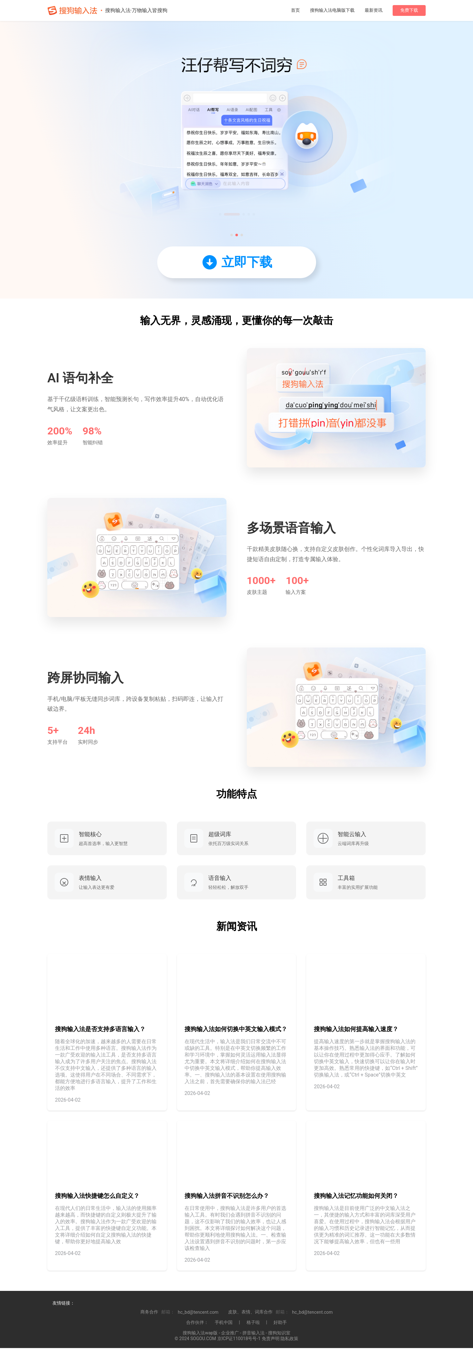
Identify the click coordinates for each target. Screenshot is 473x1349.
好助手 (280, 1323)
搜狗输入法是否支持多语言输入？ (100, 1030)
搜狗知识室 (279, 1333)
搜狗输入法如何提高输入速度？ (356, 1030)
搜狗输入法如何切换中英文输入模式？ (236, 1030)
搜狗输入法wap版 (200, 1333)
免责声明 (271, 1339)
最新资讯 (373, 10)
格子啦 (253, 1323)
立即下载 (236, 262)
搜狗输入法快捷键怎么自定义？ (97, 1196)
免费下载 (409, 10)
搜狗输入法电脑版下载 (332, 10)
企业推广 (230, 1333)
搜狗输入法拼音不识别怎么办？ (227, 1196)
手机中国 (224, 1323)
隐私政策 (289, 1339)
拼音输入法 (253, 1333)
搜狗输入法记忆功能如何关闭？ (356, 1196)
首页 (295, 10)
